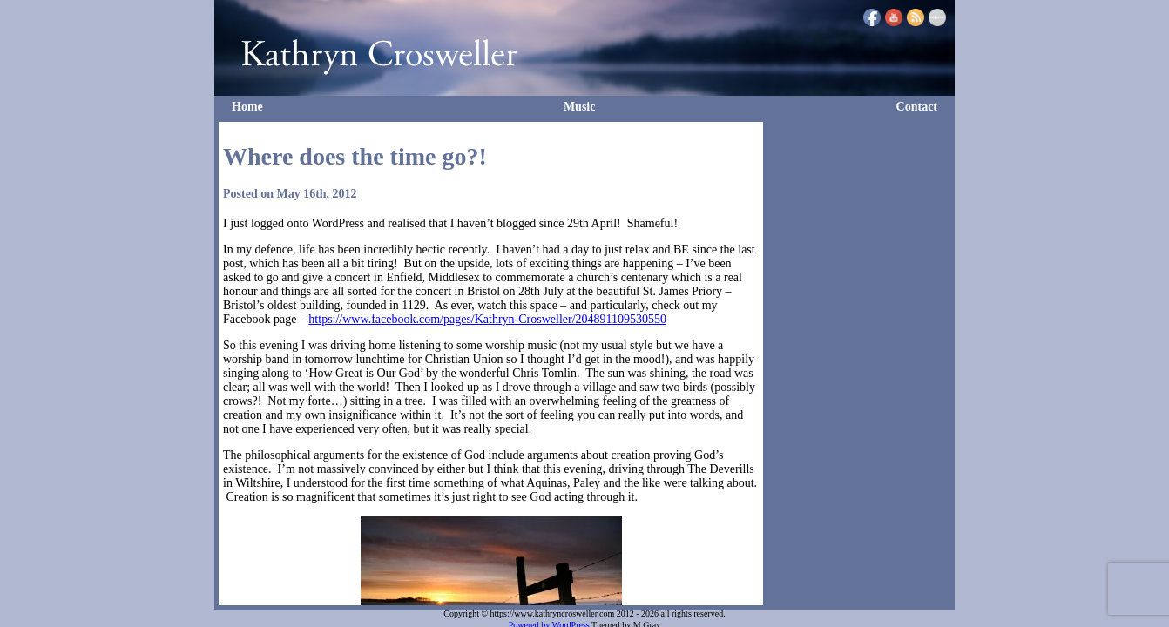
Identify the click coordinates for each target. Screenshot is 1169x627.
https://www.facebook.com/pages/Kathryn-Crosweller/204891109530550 (487, 319)
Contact (916, 106)
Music (580, 106)
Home (247, 106)
